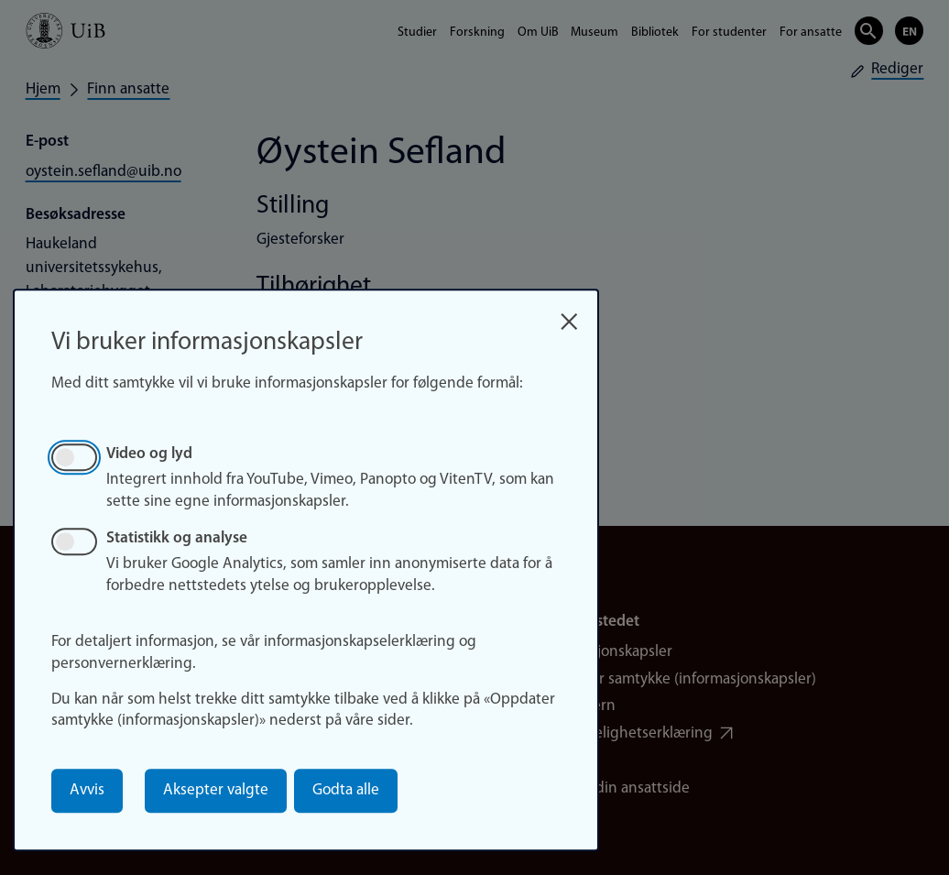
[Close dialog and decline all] (570, 315)
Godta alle (345, 790)
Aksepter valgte (215, 790)
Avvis (87, 790)
